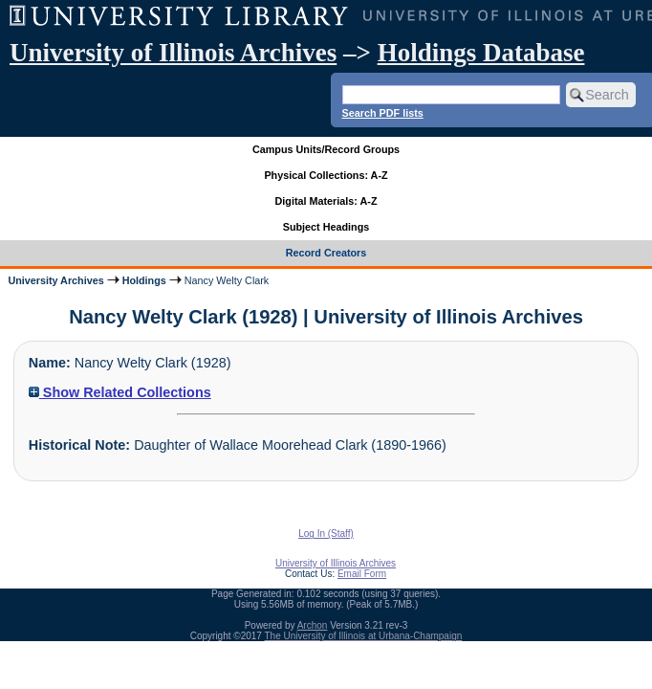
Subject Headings (326, 227)
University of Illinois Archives (173, 52)
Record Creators (326, 252)
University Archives (55, 280)
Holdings (144, 280)
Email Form (361, 573)
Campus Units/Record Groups (326, 149)
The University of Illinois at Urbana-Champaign (364, 636)
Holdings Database (481, 52)
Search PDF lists (383, 113)
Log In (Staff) (326, 533)
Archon (312, 625)
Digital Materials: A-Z (326, 201)
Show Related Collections (120, 392)
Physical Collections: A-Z (325, 175)
